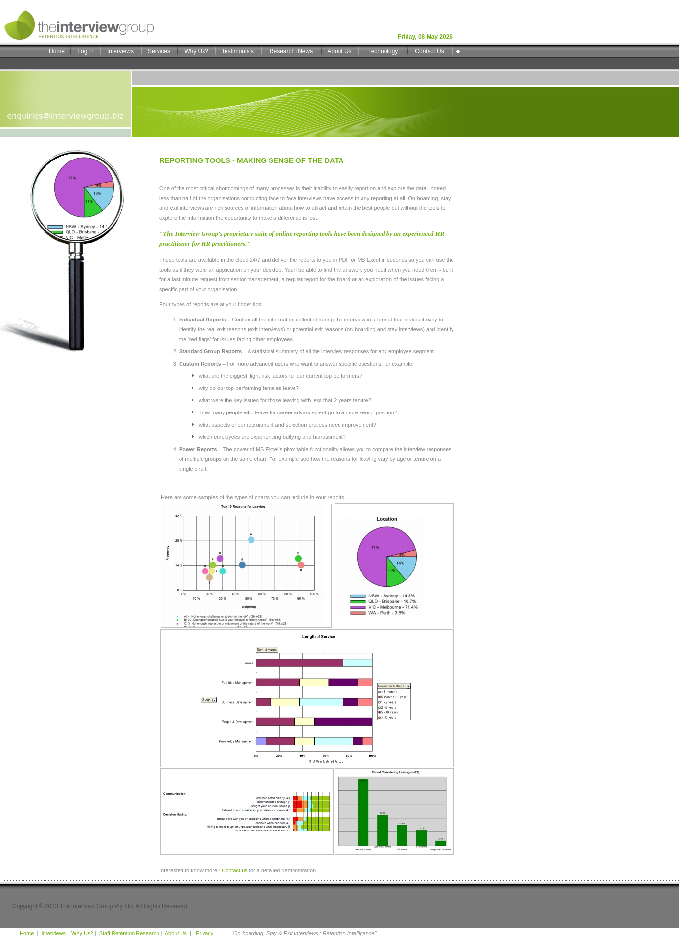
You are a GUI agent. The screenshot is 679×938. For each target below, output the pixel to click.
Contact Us (429, 51)
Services (159, 51)
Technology (383, 51)
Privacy (203, 933)
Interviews (120, 51)
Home (57, 51)
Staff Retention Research (129, 933)
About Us (339, 51)
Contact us (235, 870)
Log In (85, 51)
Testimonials (238, 51)
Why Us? (196, 51)
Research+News (291, 51)
